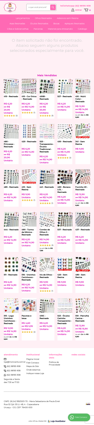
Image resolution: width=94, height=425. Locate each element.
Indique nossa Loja (35, 373)
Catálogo (82, 29)
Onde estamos (33, 370)
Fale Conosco (32, 363)
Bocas (56, 24)
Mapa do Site (32, 366)
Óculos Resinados (39, 24)
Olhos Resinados (43, 18)
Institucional (33, 355)
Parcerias (38, 29)
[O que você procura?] (53, 7)
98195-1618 (83, 6)
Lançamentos (23, 18)
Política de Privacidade (54, 363)
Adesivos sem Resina (67, 18)
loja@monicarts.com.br (15, 362)
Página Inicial (32, 359)
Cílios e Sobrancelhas (18, 29)
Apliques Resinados (75, 24)
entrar (78, 10)
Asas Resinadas (17, 24)
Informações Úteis (55, 356)
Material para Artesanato (60, 29)
